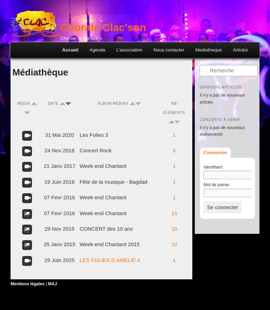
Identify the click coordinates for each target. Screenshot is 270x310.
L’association (129, 50)
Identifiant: (213, 167)
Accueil (70, 50)
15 (174, 213)
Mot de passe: (217, 184)
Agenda (97, 50)
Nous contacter (169, 50)
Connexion (215, 152)
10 (174, 229)
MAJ (52, 283)
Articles (240, 50)
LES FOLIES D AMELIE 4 (110, 260)
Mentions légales (28, 283)
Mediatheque (208, 50)
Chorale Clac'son (103, 27)
